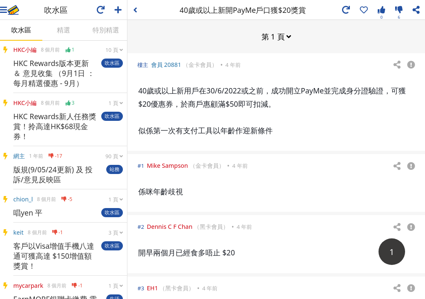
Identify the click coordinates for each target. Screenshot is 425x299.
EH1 (152, 288)
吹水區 (21, 29)
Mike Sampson (167, 165)
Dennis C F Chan (170, 226)
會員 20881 (166, 64)
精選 (63, 29)
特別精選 (106, 29)
